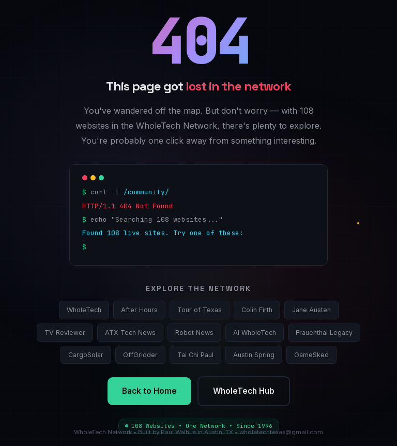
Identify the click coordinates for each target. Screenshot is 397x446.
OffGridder (140, 355)
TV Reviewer (64, 332)
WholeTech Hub (243, 391)
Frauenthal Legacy (324, 332)
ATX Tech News (130, 332)
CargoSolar (85, 355)
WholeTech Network (103, 432)
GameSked (311, 355)
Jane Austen (311, 310)
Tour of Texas (199, 310)
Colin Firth (256, 310)
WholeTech (84, 310)
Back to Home (149, 391)
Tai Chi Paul (195, 355)
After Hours (139, 310)
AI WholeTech (254, 332)
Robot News (194, 332)
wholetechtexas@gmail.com (281, 432)
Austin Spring (253, 355)
